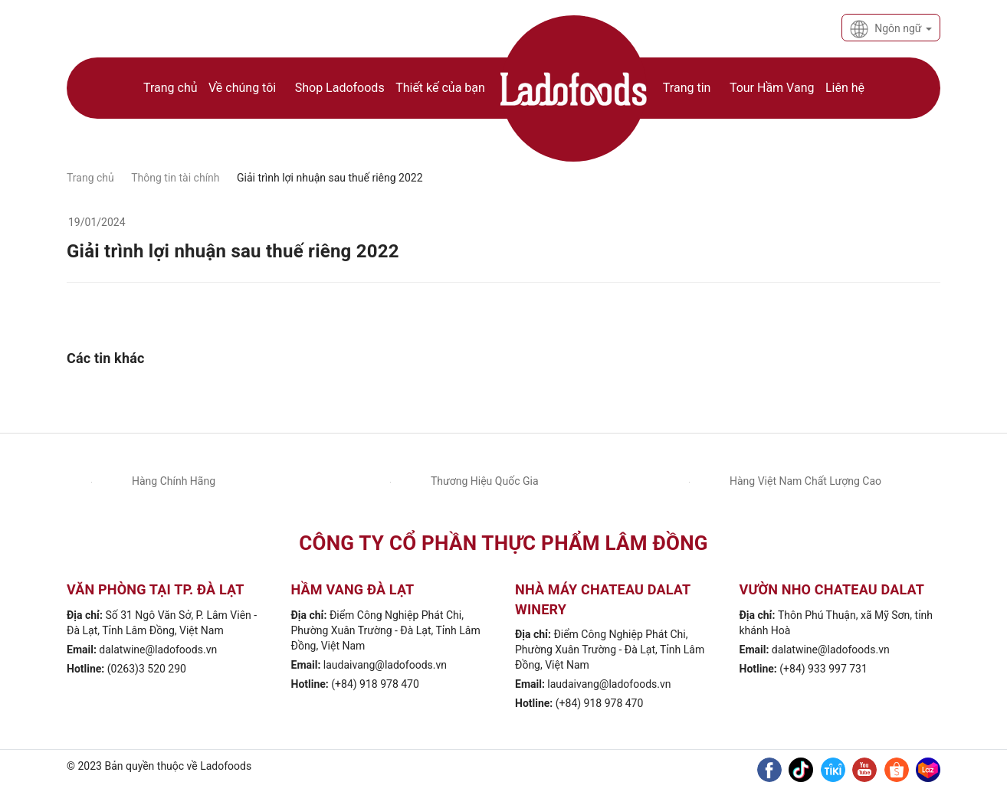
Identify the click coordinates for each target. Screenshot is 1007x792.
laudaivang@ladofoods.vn (385, 665)
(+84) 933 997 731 (823, 669)
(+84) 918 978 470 (375, 684)
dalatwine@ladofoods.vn (158, 649)
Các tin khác (106, 358)
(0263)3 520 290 (146, 669)
